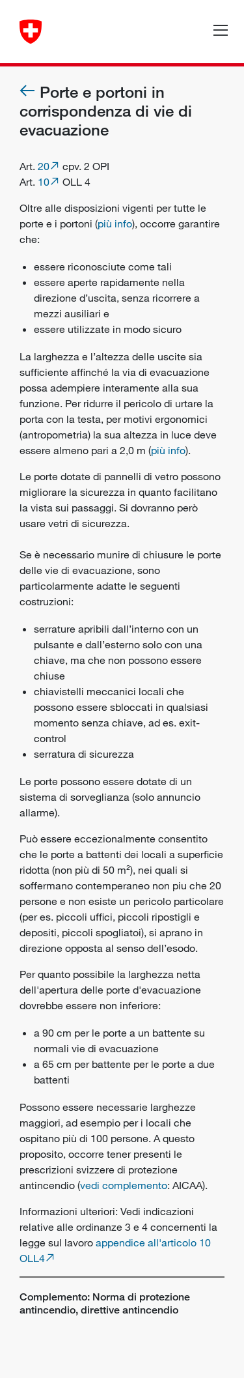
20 (43, 166)
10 (43, 181)
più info (115, 223)
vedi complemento (123, 1185)
